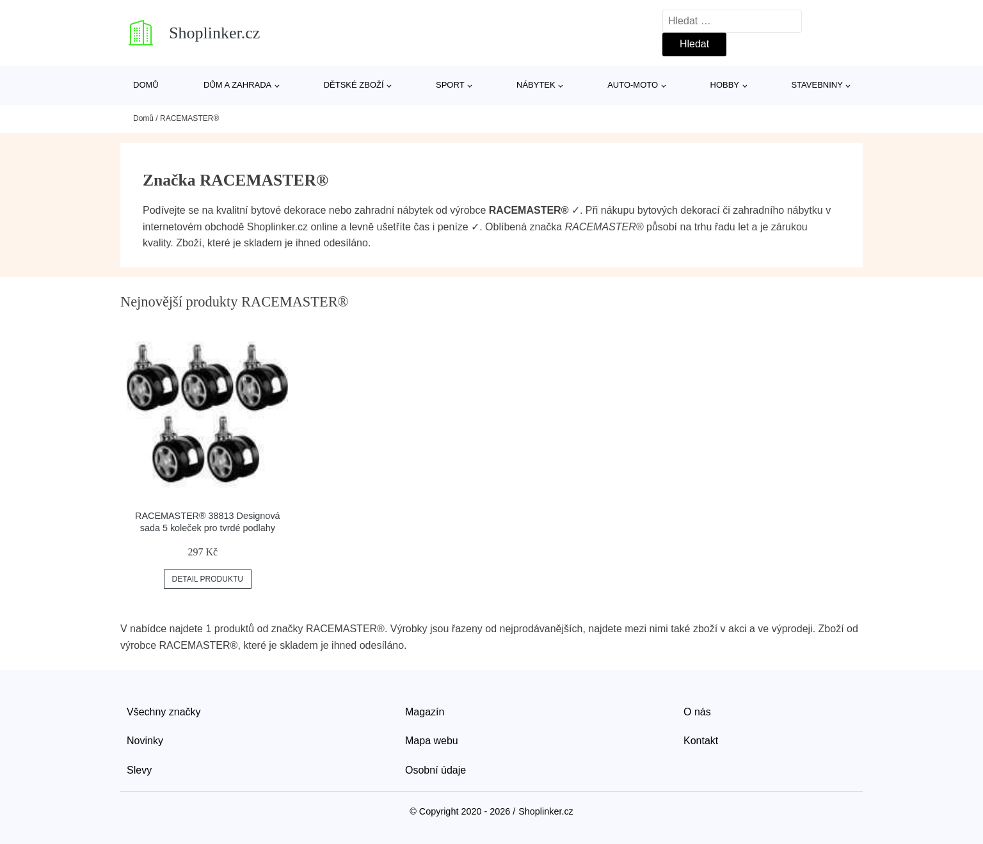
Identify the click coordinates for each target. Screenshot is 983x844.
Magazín (424, 711)
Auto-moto (632, 85)
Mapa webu (431, 740)
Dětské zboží (354, 85)
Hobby (725, 85)
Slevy (139, 770)
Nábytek (535, 85)
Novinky (145, 740)
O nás (697, 711)
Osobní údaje (435, 770)
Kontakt (700, 740)
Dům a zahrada (237, 85)
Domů (146, 85)
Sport (450, 85)
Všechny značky (164, 711)
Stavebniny (816, 85)
